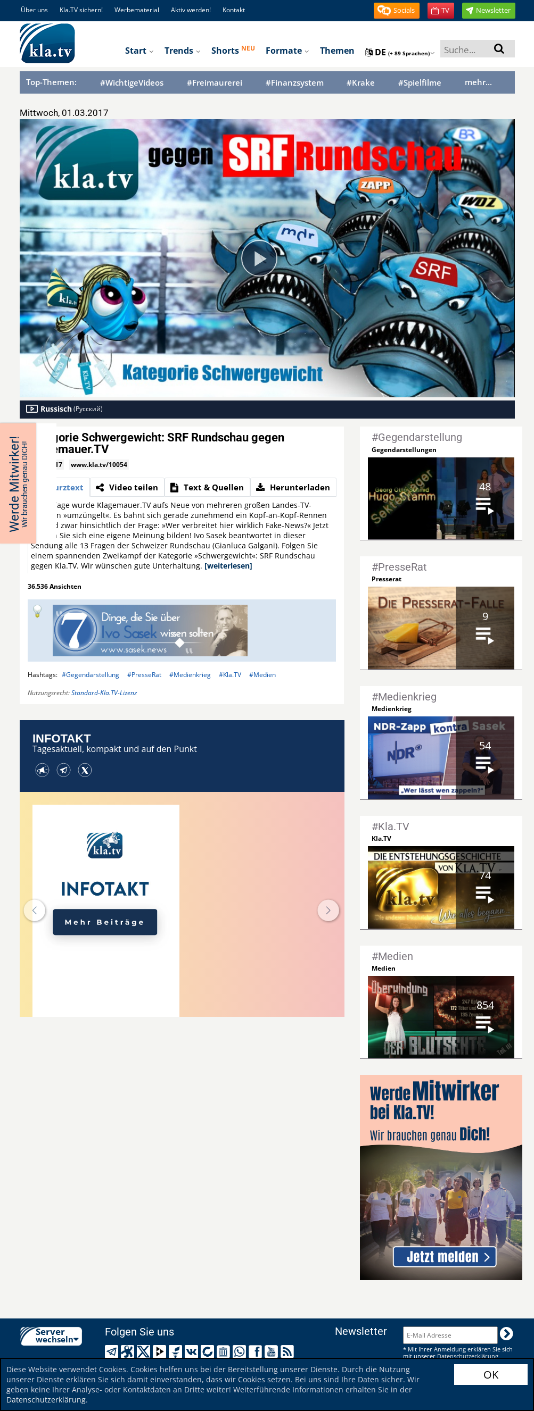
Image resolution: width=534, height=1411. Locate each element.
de (400, 52)
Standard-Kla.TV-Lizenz (104, 692)
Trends (183, 50)
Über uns (34, 9)
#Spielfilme (419, 83)
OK (490, 1374)
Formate (287, 50)
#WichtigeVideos (131, 83)
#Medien (262, 674)
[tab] (59, 487)
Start (139, 50)
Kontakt (234, 9)
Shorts (233, 50)
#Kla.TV (230, 674)
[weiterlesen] (228, 566)
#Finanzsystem (295, 83)
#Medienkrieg (190, 674)
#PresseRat (144, 674)
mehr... (478, 82)
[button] (397, 11)
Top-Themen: (51, 82)
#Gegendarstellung (90, 674)
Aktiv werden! (191, 9)
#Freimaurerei (214, 83)
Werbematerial (136, 9)
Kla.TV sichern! (81, 9)
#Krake (361, 83)
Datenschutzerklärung (46, 1400)
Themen (337, 50)
